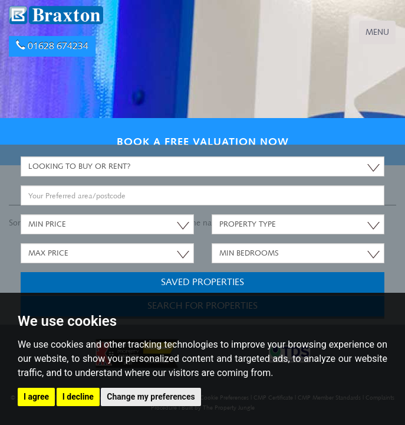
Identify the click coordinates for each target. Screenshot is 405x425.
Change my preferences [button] (151, 396)
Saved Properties (202, 281)
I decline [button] (78, 396)
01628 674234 (52, 45)
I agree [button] (36, 396)
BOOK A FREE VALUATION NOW (203, 141)
